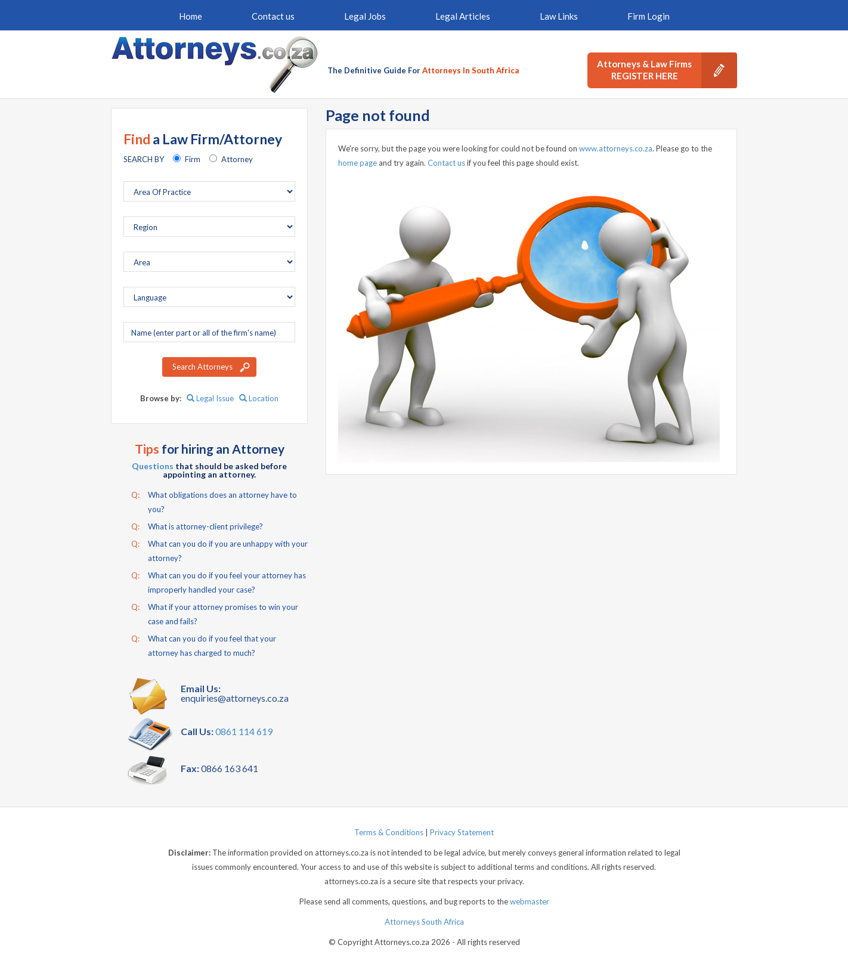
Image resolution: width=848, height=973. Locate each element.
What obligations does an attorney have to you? (214, 501)
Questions (153, 466)
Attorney (237, 159)
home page (357, 163)
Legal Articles (462, 16)
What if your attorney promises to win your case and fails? (214, 613)
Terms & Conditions (388, 832)
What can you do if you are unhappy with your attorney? (219, 550)
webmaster (529, 901)
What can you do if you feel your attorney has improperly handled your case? (218, 581)
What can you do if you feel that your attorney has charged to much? (203, 644)
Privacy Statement (462, 832)
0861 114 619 (244, 731)
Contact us (273, 16)
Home (190, 16)
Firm (192, 159)
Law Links (559, 16)
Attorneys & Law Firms (667, 70)
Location (258, 398)
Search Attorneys (202, 366)
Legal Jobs (365, 16)
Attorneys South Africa (424, 921)
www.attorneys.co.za (615, 148)
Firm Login (648, 16)
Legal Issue (210, 398)
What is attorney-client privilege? (197, 526)
